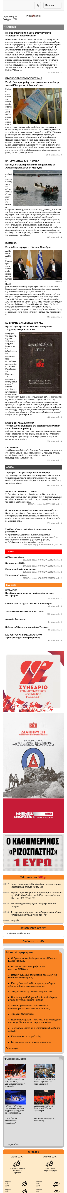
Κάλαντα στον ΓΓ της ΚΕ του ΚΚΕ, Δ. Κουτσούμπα (28, 603)
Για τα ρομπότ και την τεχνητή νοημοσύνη (31, 1042)
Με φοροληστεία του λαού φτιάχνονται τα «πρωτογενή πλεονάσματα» (28, 34)
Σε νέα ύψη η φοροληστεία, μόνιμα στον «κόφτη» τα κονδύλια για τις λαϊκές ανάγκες (33, 81)
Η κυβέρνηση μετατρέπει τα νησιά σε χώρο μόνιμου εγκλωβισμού (33, 593)
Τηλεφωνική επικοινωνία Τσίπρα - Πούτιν (24, 611)
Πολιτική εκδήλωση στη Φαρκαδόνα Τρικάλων (27, 627)
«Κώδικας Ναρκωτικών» (22, 1014)
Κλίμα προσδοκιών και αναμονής (20, 569)
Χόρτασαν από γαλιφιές (16, 575)
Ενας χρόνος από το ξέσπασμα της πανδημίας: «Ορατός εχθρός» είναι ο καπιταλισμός (32, 984)
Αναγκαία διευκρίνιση (15, 619)
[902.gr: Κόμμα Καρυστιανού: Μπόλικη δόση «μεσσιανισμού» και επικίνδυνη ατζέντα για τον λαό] (6, 884)
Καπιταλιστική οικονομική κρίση (26, 1036)
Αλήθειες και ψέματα (14, 557)
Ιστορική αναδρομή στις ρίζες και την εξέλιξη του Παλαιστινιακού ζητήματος (32, 976)
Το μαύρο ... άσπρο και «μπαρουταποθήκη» (27, 472)
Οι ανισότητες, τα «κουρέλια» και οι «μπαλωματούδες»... (31, 510)
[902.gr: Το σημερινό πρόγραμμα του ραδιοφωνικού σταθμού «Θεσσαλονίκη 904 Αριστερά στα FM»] (6, 912)
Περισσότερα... (12, 1048)
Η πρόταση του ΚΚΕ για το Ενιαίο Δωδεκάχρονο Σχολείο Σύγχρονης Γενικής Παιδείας (32, 998)
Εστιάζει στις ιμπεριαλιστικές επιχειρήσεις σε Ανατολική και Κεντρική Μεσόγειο (33, 164)
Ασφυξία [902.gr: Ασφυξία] (15, 920)
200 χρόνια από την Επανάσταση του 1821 (31, 991)
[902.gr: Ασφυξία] (6, 920)
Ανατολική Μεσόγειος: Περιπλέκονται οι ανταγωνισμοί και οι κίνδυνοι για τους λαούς (28, 1007)
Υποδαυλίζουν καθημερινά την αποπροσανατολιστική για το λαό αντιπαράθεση (33, 426)
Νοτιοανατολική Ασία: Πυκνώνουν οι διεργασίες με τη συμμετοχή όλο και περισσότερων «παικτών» (34, 1021)
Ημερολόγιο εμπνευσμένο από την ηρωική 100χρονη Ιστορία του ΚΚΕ (33, 326)
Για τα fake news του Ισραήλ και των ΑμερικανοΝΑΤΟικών (27, 968)
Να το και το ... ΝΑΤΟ (14, 563)
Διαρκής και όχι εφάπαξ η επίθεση (21, 491)
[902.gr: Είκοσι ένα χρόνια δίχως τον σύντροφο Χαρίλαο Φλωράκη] (6, 903)
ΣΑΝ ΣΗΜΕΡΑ (11, 447)
